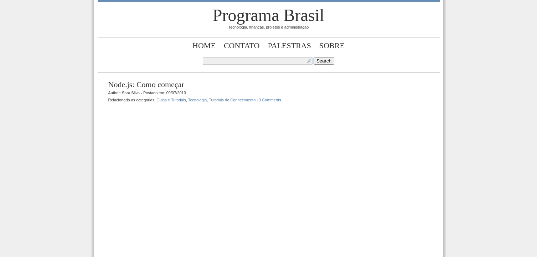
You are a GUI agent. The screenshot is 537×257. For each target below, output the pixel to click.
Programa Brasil (268, 15)
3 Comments (270, 100)
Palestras (289, 45)
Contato (242, 45)
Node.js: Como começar (146, 84)
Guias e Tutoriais (171, 100)
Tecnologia (197, 100)
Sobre (332, 45)
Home (204, 45)
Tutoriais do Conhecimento (232, 100)
